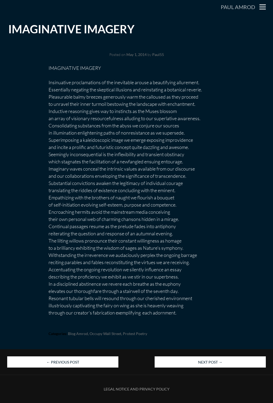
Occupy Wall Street (105, 333)
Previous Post (62, 362)
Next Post (210, 362)
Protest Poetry (135, 333)
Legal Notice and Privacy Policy (137, 389)
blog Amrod (78, 333)
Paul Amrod (238, 7)
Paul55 (158, 54)
